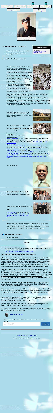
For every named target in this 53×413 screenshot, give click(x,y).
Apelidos (24, 335)
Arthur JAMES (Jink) (37, 141)
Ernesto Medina (10, 213)
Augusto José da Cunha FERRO (32, 149)
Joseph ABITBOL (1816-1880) (7, 6)
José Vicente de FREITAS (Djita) (15, 146)
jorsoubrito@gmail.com (13, 314)
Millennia (38, 338)
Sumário (18, 335)
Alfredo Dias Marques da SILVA (28, 156)
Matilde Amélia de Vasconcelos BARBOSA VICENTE (40, 52)
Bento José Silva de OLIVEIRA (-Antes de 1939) (32, 6)
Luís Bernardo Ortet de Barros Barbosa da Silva (19, 251)
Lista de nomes (32, 335)
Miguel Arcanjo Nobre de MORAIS (15, 149)
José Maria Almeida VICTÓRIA (26, 151)
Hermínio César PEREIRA (13, 150)
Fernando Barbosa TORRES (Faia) (27, 154)
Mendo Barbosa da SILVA (13, 138)
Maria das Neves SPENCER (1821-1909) (20, 6)
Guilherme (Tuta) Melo (20, 213)
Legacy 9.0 (33, 338)
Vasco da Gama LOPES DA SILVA (32, 146)
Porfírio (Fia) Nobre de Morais (22, 215)
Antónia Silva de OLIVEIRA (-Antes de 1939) (45, 6)
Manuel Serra (10, 216)
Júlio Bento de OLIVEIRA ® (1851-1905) (13, 10)
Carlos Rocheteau (11, 212)
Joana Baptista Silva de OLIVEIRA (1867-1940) (39, 10)
